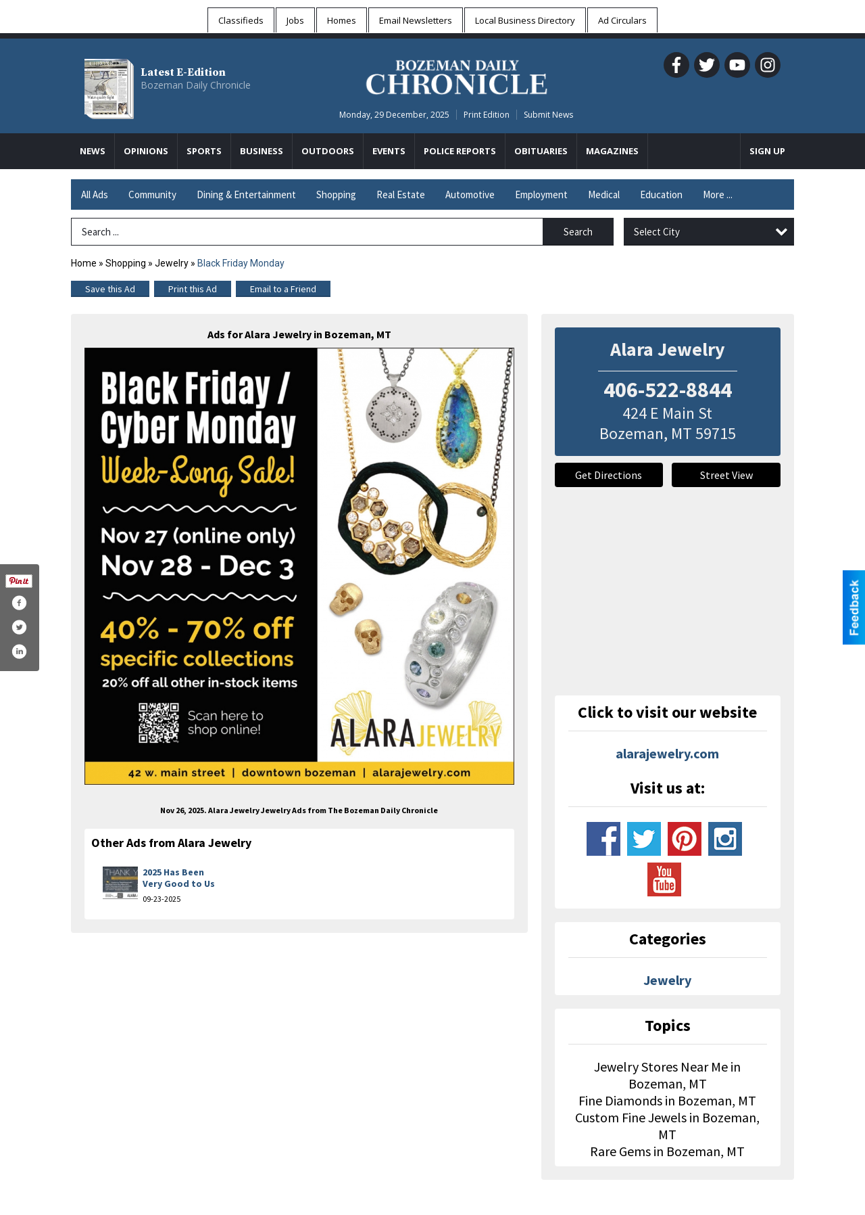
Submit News (548, 114)
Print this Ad (192, 289)
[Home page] (456, 75)
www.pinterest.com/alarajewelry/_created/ (684, 839)
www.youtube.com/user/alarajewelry (664, 879)
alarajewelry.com (667, 753)
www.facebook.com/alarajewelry (603, 839)
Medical (604, 194)
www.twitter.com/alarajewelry (644, 839)
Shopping (336, 194)
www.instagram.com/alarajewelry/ (725, 839)
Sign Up (767, 151)
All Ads (94, 194)
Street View (726, 475)
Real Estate (400, 194)
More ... (718, 194)
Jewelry (172, 263)
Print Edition (487, 114)
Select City (657, 231)
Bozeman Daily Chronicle (196, 84)
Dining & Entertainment (246, 194)
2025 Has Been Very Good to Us (179, 878)
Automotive (470, 194)
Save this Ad (110, 289)
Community (152, 194)
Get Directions (608, 475)
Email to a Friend (283, 289)
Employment (541, 194)
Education (661, 194)
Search (578, 231)
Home (84, 263)
